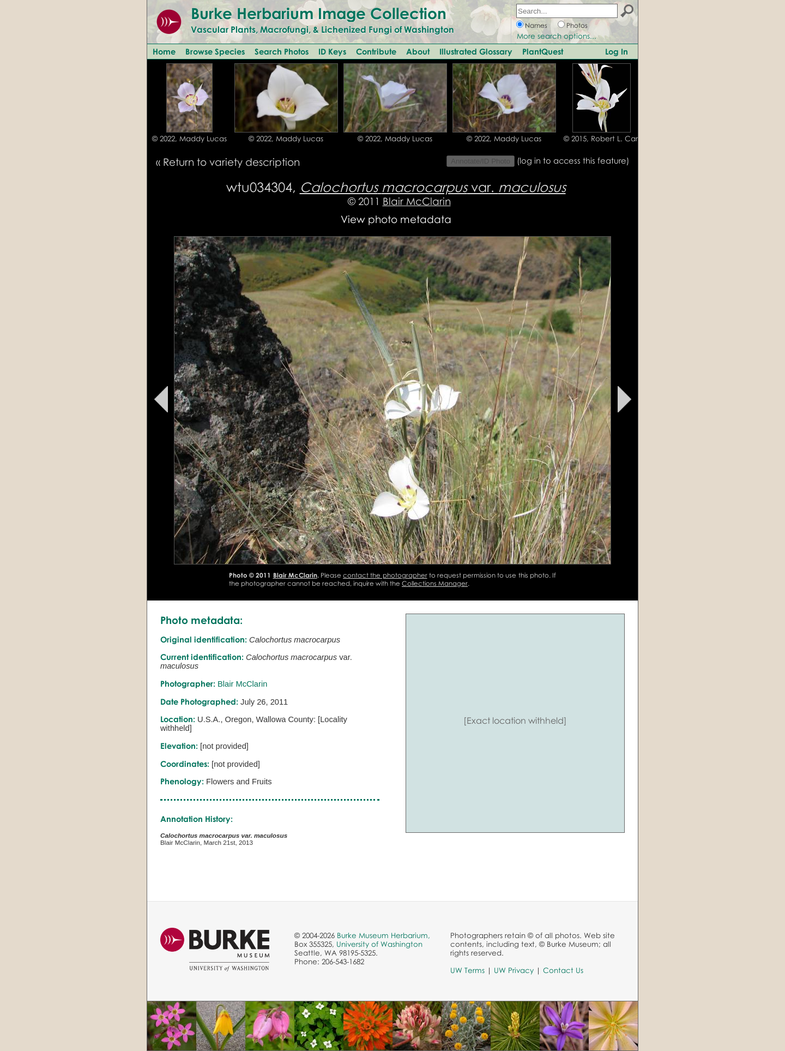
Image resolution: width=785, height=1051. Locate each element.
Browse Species (215, 51)
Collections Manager (435, 583)
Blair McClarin (417, 201)
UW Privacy (514, 970)
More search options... (556, 36)
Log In (616, 51)
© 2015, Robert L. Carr (602, 138)
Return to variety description (231, 161)
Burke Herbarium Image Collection (318, 13)
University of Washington (379, 944)
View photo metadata (396, 219)
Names (536, 25)
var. (433, 187)
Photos (577, 25)
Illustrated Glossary (475, 51)
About (418, 51)
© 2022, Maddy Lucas (189, 138)
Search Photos (282, 51)
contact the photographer (385, 575)
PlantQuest (542, 51)
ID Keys (332, 51)
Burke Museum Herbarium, (383, 935)
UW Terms (467, 970)
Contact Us (563, 970)
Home (164, 51)
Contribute (376, 51)
